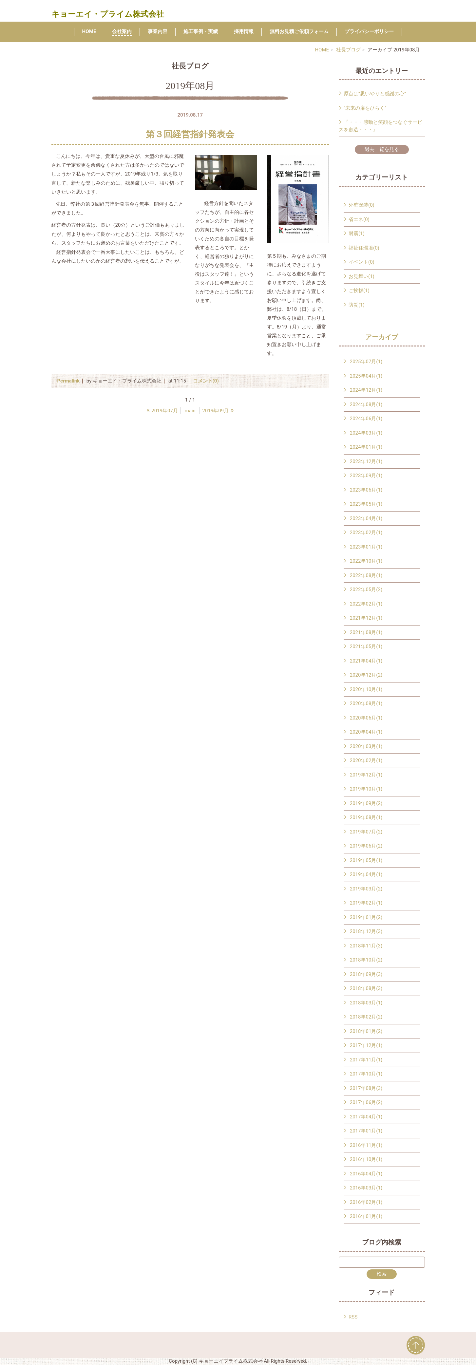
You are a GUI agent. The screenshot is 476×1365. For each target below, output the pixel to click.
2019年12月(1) (366, 775)
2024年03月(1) (366, 433)
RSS (353, 1317)
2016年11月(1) (366, 1145)
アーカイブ (381, 337)
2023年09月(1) (366, 475)
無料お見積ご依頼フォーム (299, 31)
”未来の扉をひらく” (365, 108)
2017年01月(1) (366, 1131)
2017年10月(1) (366, 1074)
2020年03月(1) (366, 746)
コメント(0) (206, 381)
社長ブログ (348, 50)
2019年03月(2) (366, 889)
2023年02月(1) (366, 532)
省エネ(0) (359, 219)
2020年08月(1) (366, 703)
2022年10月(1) (366, 561)
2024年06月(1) (366, 418)
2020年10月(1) (366, 689)
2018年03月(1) (366, 1003)
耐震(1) (357, 233)
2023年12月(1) (366, 461)
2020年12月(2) (366, 675)
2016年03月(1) (366, 1188)
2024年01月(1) (366, 447)
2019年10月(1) (366, 789)
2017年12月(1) (366, 1045)
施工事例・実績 (200, 31)
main (190, 411)
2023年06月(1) (366, 490)
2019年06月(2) (366, 846)
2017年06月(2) (366, 1102)
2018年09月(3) (366, 974)
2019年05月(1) (366, 860)
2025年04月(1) (366, 376)
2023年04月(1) (366, 518)
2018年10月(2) (366, 960)
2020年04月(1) (366, 732)
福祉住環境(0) (364, 248)
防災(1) (357, 305)
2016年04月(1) (366, 1174)
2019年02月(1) (366, 903)
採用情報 (244, 31)
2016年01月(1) (366, 1216)
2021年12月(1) (366, 618)
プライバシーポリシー (369, 31)
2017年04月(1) (366, 1117)
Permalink (68, 381)
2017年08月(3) (366, 1088)
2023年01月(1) (366, 547)
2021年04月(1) (366, 661)
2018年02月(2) (366, 1017)
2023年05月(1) (366, 504)
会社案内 (122, 31)
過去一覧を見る (382, 149)
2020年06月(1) (366, 718)
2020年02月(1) (366, 760)
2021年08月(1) (366, 632)
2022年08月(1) (366, 575)
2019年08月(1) (366, 817)
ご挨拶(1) (359, 290)
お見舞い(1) (361, 276)
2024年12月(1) (366, 390)
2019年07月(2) (366, 832)
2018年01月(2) (366, 1031)
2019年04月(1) (366, 874)
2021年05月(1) (366, 646)
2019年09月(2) (366, 803)
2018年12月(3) (366, 931)
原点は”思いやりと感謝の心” (375, 94)
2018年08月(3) (366, 988)
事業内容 (157, 31)
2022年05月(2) (366, 589)
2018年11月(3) (366, 946)
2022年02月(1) (366, 604)
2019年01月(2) (366, 917)
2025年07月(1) (366, 362)
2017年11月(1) (366, 1060)
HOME (89, 31)
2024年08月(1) (366, 404)
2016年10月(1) (366, 1159)
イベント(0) (361, 262)
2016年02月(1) (366, 1202)
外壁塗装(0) (361, 205)
